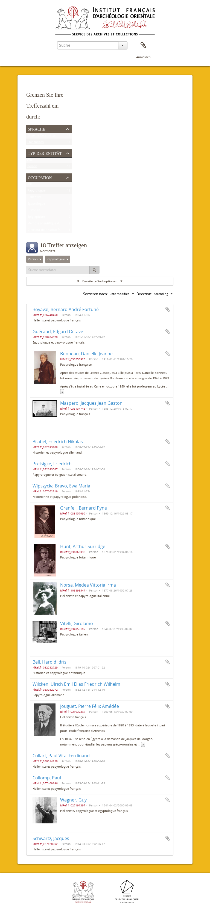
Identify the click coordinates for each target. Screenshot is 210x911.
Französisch (35, 143)
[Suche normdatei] (58, 270)
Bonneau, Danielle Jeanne (86, 354)
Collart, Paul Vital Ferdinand (61, 756)
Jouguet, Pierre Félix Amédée (89, 706)
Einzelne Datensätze (41, 136)
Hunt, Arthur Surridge (82, 546)
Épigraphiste (36, 218)
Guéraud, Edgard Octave (58, 332)
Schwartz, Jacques (51, 838)
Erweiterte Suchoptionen (99, 281)
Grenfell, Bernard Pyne (83, 508)
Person (32, 167)
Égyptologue (36, 205)
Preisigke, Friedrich (52, 464)
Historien (33, 211)
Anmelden (143, 57)
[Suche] (94, 270)
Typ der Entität (45, 153)
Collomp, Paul (47, 778)
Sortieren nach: (95, 293)
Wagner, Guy (73, 800)
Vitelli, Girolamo (76, 623)
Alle (30, 161)
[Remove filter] (40, 259)
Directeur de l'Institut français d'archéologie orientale (64, 231)
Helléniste (34, 198)
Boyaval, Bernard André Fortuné (66, 309)
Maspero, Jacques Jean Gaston (91, 403)
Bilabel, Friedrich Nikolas (58, 442)
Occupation (40, 177)
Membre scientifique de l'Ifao (47, 224)
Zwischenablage (143, 45)
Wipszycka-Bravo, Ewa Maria (61, 486)
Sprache (36, 129)
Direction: (144, 293)
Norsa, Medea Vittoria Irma (88, 585)
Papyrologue (36, 192)
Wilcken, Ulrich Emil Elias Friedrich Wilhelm (76, 684)
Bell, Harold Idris (49, 662)
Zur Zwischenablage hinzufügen (167, 309)
